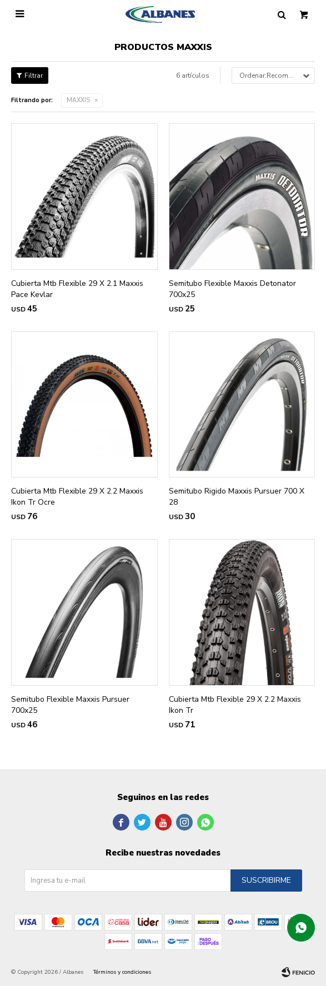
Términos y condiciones (122, 972)
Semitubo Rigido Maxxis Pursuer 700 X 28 (236, 496)
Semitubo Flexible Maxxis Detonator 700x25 (232, 289)
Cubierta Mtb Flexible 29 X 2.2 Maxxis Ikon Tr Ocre (77, 496)
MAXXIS (78, 100)
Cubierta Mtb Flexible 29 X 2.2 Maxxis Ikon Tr (235, 705)
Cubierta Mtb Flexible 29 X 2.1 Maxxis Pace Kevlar (77, 289)
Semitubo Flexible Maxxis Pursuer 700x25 (70, 705)
